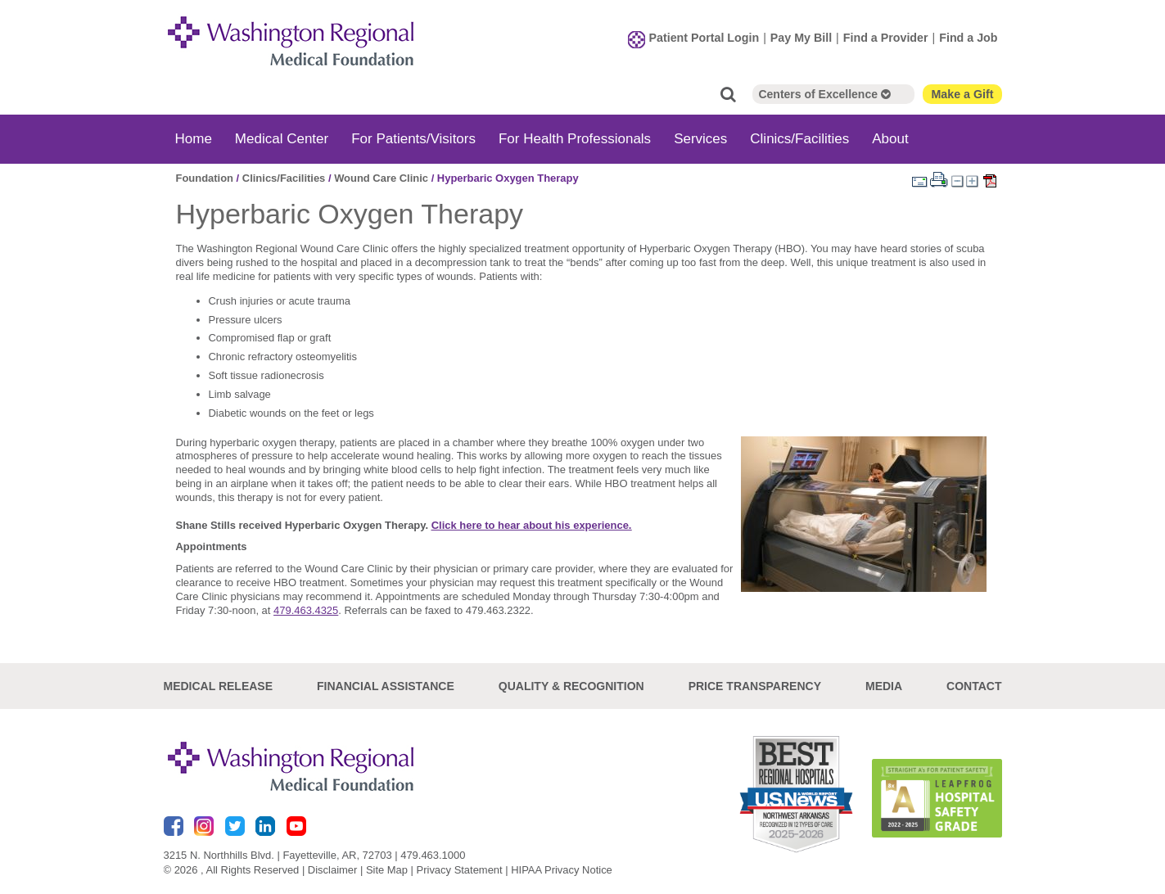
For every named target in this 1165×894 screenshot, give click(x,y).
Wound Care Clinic (381, 178)
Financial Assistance (385, 685)
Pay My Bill (801, 37)
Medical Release (218, 685)
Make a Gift (962, 94)
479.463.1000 (432, 855)
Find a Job (968, 37)
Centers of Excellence (824, 94)
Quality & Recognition (571, 685)
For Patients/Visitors (413, 139)
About (890, 139)
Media (883, 685)
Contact (973, 685)
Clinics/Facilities (799, 139)
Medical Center (281, 139)
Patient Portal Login (704, 37)
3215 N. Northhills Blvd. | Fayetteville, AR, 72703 (278, 855)
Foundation (205, 178)
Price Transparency (755, 685)
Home (193, 139)
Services (700, 139)
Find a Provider (885, 37)
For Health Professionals (575, 139)
